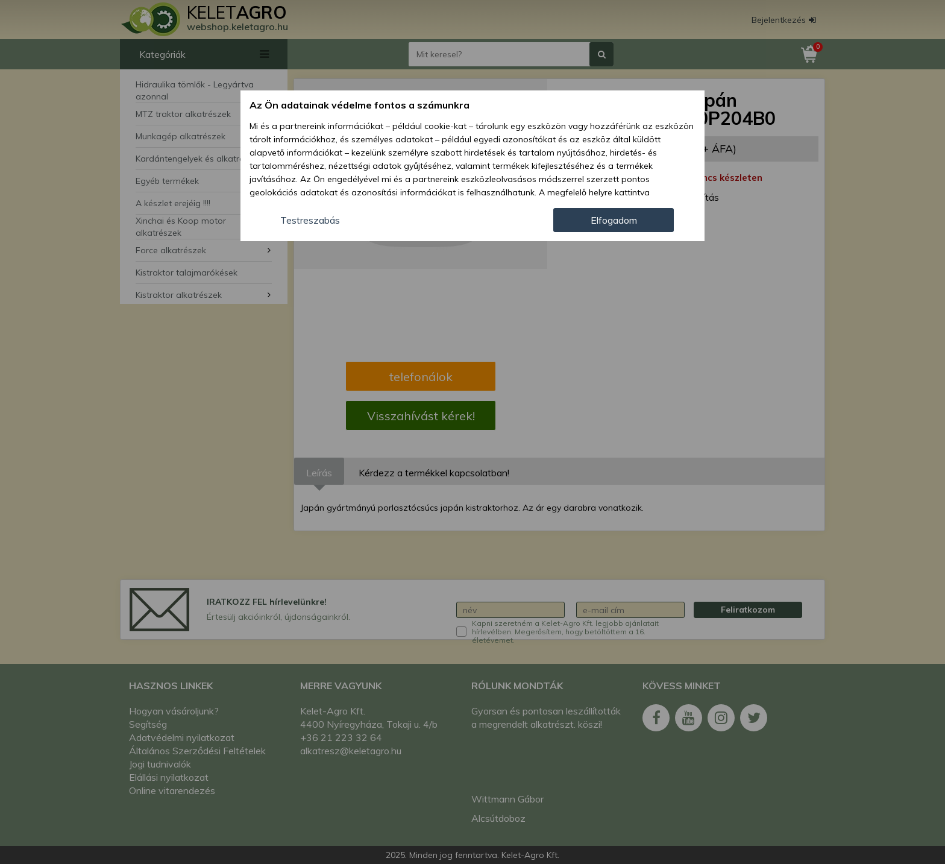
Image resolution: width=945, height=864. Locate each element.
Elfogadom (614, 220)
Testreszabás (310, 220)
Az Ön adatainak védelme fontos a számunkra (359, 104)
